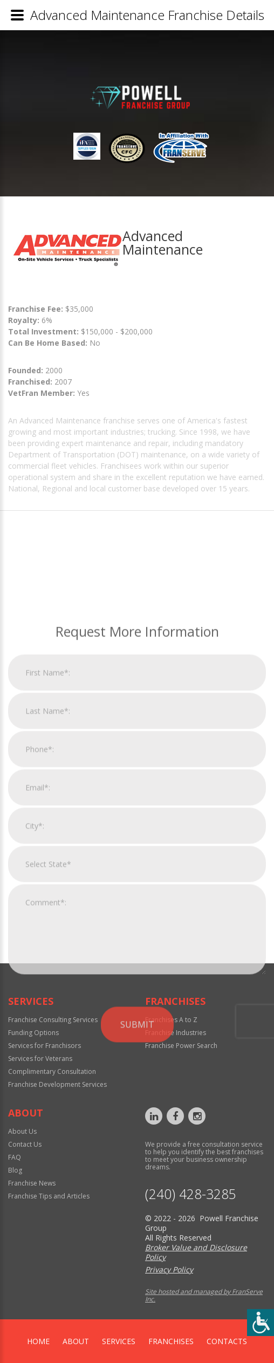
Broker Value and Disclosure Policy (196, 1252)
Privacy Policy (169, 1269)
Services (118, 1341)
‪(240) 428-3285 (190, 1194)
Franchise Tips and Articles (49, 1196)
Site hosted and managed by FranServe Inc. (204, 1295)
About (76, 1341)
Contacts (227, 1341)
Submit (137, 1145)
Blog (15, 1170)
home (38, 1341)
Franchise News (32, 1183)
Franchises (171, 1341)
